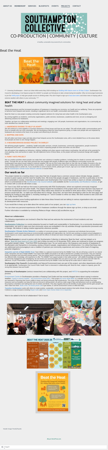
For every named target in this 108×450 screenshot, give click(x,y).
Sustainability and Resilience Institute (83, 182)
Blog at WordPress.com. (54, 439)
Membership (19, 6)
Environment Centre (12, 276)
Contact (77, 6)
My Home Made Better (67, 278)
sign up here (71, 204)
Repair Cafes (34, 290)
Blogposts (44, 6)
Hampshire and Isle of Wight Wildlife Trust (19, 252)
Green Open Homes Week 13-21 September (57, 290)
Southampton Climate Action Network (20, 231)
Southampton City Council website (40, 182)
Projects (65, 6)
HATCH (75, 271)
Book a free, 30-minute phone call (31, 285)
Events (55, 6)
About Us (7, 6)
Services (32, 6)
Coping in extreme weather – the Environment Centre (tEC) (31, 278)
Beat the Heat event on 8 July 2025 (24, 241)
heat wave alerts (74, 95)
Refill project (16, 95)
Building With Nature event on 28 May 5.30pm (74, 90)
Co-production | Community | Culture (54, 35)
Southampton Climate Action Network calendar (26, 168)
